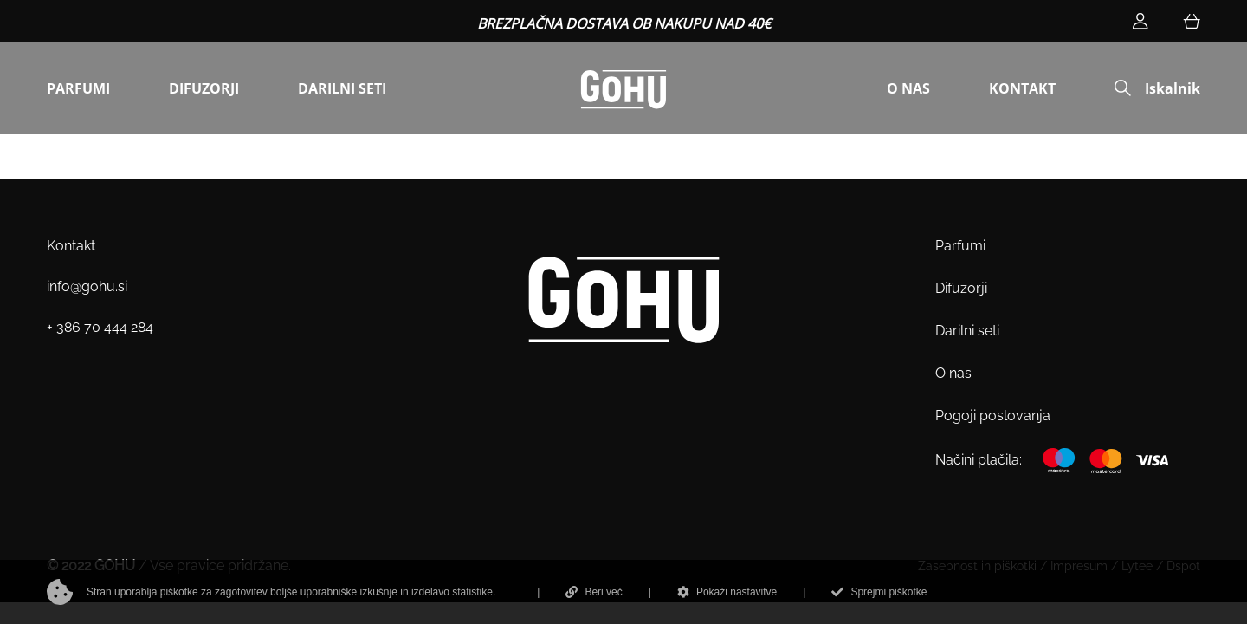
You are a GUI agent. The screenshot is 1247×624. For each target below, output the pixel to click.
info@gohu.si (87, 286)
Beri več (593, 592)
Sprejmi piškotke (879, 592)
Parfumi (960, 245)
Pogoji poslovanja (992, 415)
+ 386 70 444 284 (100, 327)
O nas (953, 373)
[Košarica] (1191, 21)
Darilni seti (967, 330)
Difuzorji (961, 288)
